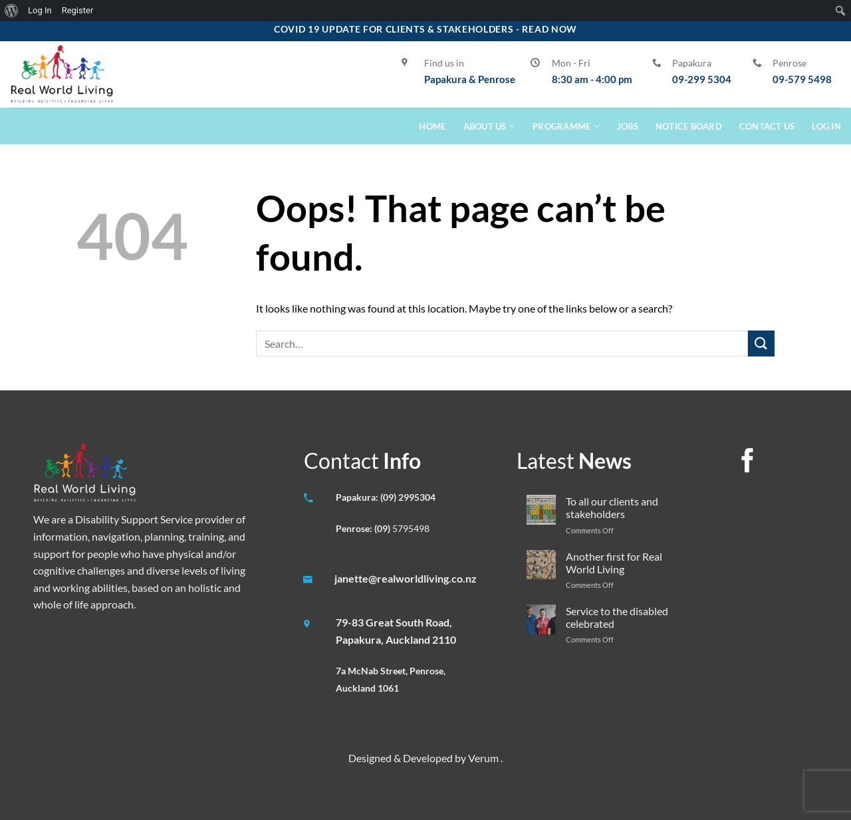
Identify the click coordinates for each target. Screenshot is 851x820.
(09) (383, 528)
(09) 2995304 (407, 497)
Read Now (549, 29)
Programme (566, 126)
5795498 (410, 528)
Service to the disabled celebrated (617, 617)
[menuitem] (11, 10)
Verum (484, 758)
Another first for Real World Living (614, 562)
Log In (826, 126)
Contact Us (767, 126)
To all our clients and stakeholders (612, 507)
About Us (489, 126)
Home (432, 126)
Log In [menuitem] (40, 10)
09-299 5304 (701, 79)
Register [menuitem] (78, 10)
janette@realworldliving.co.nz (405, 578)
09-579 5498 (802, 79)
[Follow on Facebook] (747, 462)
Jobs (627, 126)
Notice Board (689, 126)
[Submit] (761, 343)
